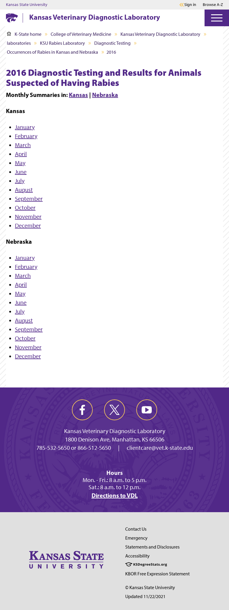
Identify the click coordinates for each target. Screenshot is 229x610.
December (28, 225)
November (28, 216)
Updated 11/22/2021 (145, 596)
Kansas (78, 94)
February (26, 136)
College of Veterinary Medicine (81, 34)
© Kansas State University (150, 587)
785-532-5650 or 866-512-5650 (73, 447)
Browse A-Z (213, 4)
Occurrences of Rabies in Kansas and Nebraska (52, 52)
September (29, 198)
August (24, 189)
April (21, 153)
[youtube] (146, 409)
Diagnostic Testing (112, 43)
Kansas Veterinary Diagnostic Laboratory (94, 17)
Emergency (136, 538)
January (25, 127)
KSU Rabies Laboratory (62, 43)
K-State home (24, 34)
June (21, 171)
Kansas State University (26, 4)
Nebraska (105, 94)
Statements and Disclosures (152, 547)
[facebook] (82, 409)
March (23, 145)
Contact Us (135, 529)
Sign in (190, 4)
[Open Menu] (217, 18)
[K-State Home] (12, 17)
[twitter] (114, 409)
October (25, 207)
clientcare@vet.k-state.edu (160, 447)
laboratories (19, 43)
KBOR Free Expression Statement (157, 574)
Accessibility (137, 556)
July (19, 180)
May (20, 162)
